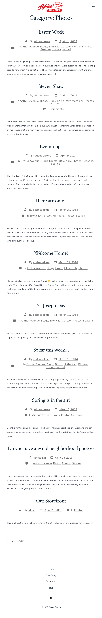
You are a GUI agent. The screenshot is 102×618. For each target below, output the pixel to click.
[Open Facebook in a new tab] (51, 598)
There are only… (51, 200)
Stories (55, 103)
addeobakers (42, 41)
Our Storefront (51, 500)
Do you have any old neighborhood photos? (51, 448)
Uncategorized (61, 49)
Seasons (46, 49)
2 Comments (56, 109)
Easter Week (51, 32)
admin (42, 458)
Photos (89, 46)
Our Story (51, 575)
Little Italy (64, 46)
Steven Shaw (51, 86)
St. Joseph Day (51, 305)
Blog (51, 587)
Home (51, 569)
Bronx (52, 46)
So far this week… (51, 349)
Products (51, 581)
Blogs (43, 46)
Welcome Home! (51, 253)
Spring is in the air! (51, 400)
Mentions (78, 46)
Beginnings (51, 146)
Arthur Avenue (29, 46)
